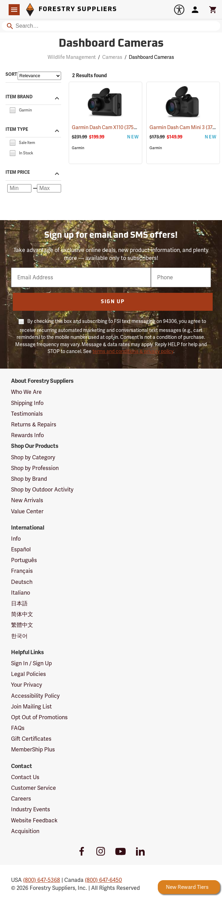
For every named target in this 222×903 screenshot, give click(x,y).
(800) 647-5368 (41, 880)
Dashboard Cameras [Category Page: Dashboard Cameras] (111, 43)
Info (16, 538)
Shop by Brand (29, 478)
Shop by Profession (35, 468)
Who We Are (26, 392)
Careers (21, 798)
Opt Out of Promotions (39, 717)
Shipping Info (27, 403)
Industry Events (30, 809)
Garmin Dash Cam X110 (106, 127)
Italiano (20, 592)
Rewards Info (27, 435)
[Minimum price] (19, 188)
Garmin (78, 148)
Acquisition (25, 831)
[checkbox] (12, 109)
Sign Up (113, 302)
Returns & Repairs (33, 424)
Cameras (112, 57)
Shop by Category (33, 457)
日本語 (19, 603)
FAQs (18, 728)
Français (22, 571)
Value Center (27, 511)
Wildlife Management (72, 57)
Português (24, 560)
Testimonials (27, 413)
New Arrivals (27, 500)
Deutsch (21, 582)
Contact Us (25, 777)
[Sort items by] (39, 76)
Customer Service (33, 788)
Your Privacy (26, 684)
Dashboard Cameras (151, 57)
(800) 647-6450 (103, 880)
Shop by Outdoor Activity (42, 489)
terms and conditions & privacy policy (133, 351)
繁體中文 (22, 625)
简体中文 (22, 614)
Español (21, 549)
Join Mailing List (31, 706)
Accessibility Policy (35, 695)
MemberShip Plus (33, 749)
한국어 (19, 636)
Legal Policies (28, 674)
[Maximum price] (49, 188)
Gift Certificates (31, 738)
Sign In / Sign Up (31, 663)
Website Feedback (34, 820)
